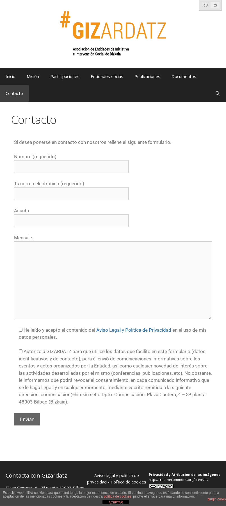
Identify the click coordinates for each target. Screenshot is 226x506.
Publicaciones (147, 76)
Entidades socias (107, 76)
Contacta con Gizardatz (36, 475)
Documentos (184, 76)
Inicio (10, 76)
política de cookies (117, 496)
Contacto (14, 93)
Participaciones (64, 76)
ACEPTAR (116, 502)
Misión (33, 76)
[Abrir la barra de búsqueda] (217, 93)
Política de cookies (128, 482)
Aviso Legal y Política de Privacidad (133, 330)
